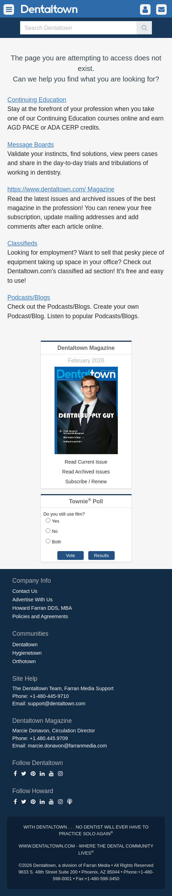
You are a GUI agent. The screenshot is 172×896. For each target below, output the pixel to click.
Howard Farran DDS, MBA (42, 608)
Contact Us (24, 591)
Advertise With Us (32, 599)
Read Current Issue (86, 462)
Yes (55, 521)
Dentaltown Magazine (86, 348)
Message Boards (30, 144)
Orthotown (24, 661)
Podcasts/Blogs (28, 297)
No (55, 531)
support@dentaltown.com (56, 703)
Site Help (24, 678)
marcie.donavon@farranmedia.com (67, 745)
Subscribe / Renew (86, 481)
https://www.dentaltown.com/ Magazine (60, 189)
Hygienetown (27, 653)
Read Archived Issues (86, 472)
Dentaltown (25, 644)
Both (56, 541)
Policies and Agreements (40, 616)
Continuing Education (36, 99)
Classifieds (22, 243)
